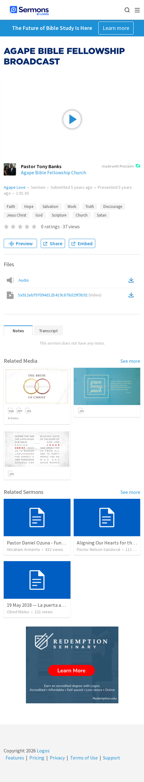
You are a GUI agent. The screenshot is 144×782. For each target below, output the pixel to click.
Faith (11, 206)
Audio (24, 280)
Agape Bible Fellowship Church (53, 172)
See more (130, 361)
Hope (28, 206)
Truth (89, 206)
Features (15, 758)
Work (72, 206)
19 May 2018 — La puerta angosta (41, 605)
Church (82, 215)
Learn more (116, 27)
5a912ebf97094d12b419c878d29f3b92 (59, 295)
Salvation (50, 206)
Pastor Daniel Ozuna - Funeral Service (46, 543)
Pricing (36, 758)
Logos (43, 750)
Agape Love (15, 187)
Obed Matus (18, 611)
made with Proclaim (121, 166)
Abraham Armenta (23, 549)
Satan (101, 215)
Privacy (57, 758)
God (39, 215)
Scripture (59, 215)
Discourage (112, 206)
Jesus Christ (16, 215)
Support (111, 758)
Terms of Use (84, 758)
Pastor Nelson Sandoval (98, 549)
